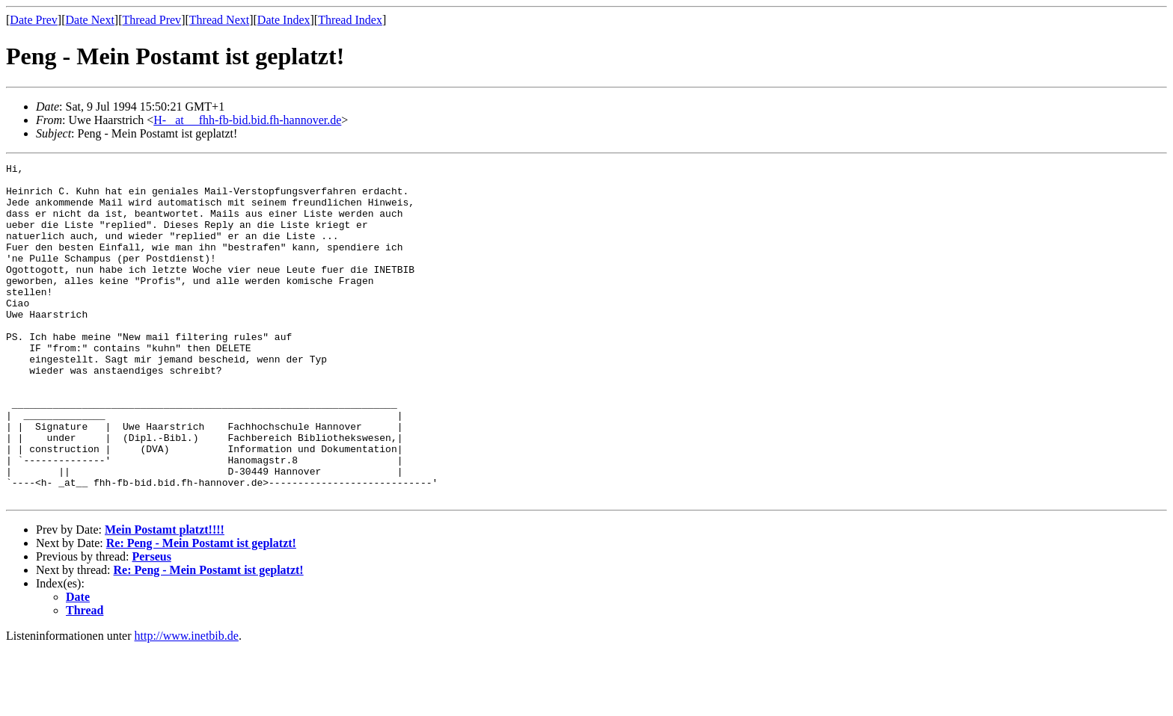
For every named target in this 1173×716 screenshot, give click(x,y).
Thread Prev (151, 19)
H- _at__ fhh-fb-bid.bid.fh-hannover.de (247, 120)
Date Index (283, 19)
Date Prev (34, 19)
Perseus (151, 623)
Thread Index (350, 19)
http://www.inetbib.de (187, 703)
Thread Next (219, 19)
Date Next (90, 19)
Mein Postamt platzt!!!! (164, 596)
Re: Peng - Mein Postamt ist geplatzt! (201, 610)
